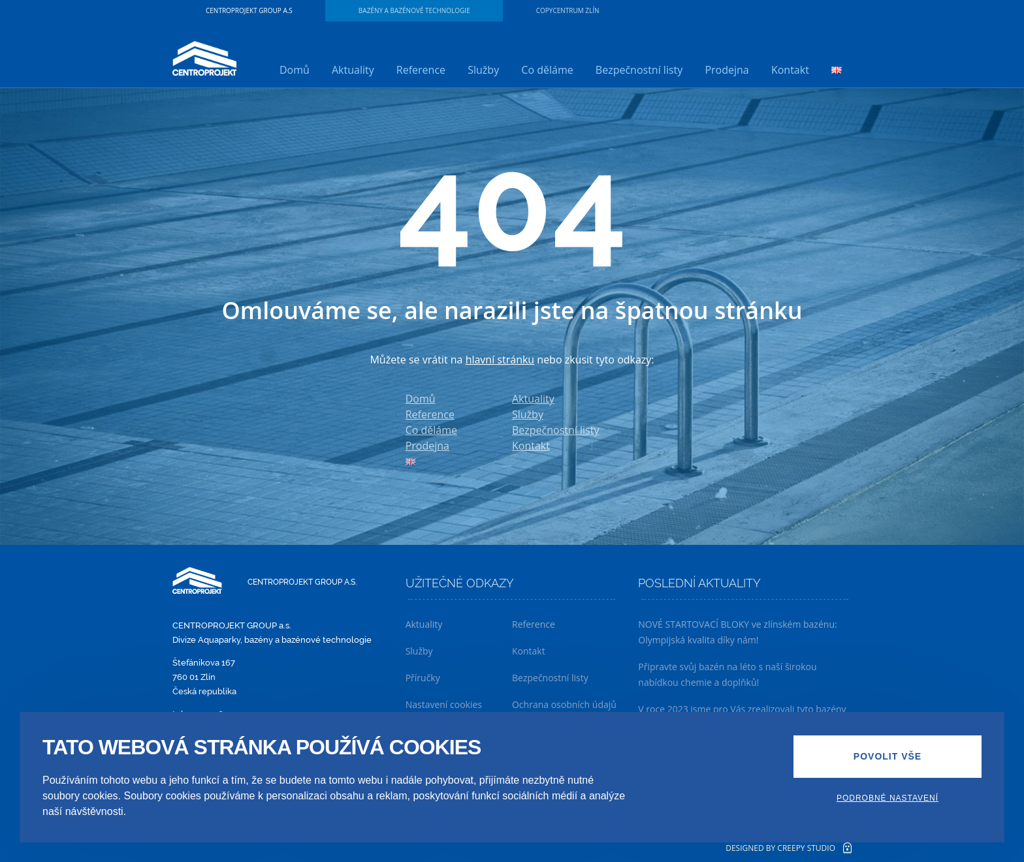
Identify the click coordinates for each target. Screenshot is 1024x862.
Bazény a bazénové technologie (414, 10)
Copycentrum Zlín (568, 10)
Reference (420, 70)
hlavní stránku (500, 359)
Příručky (423, 677)
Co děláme (547, 70)
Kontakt (790, 70)
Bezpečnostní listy (639, 70)
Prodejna (726, 70)
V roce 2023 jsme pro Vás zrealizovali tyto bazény (742, 709)
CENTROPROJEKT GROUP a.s (249, 10)
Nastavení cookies (444, 704)
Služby (483, 70)
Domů (295, 70)
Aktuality (353, 70)
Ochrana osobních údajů (564, 704)
